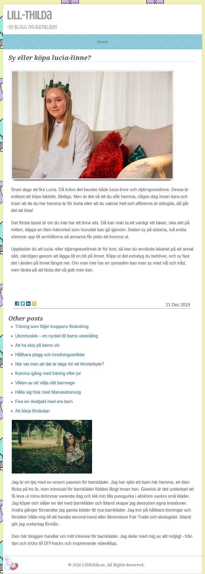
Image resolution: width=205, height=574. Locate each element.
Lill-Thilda (29, 15)
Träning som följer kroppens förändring (51, 326)
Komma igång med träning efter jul (48, 373)
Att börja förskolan (32, 411)
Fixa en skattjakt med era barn (44, 401)
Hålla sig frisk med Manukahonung (48, 392)
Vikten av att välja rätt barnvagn (45, 383)
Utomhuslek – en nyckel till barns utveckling (56, 336)
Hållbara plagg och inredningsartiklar (50, 354)
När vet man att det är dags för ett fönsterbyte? (59, 364)
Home (102, 41)
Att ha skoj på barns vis (37, 345)
